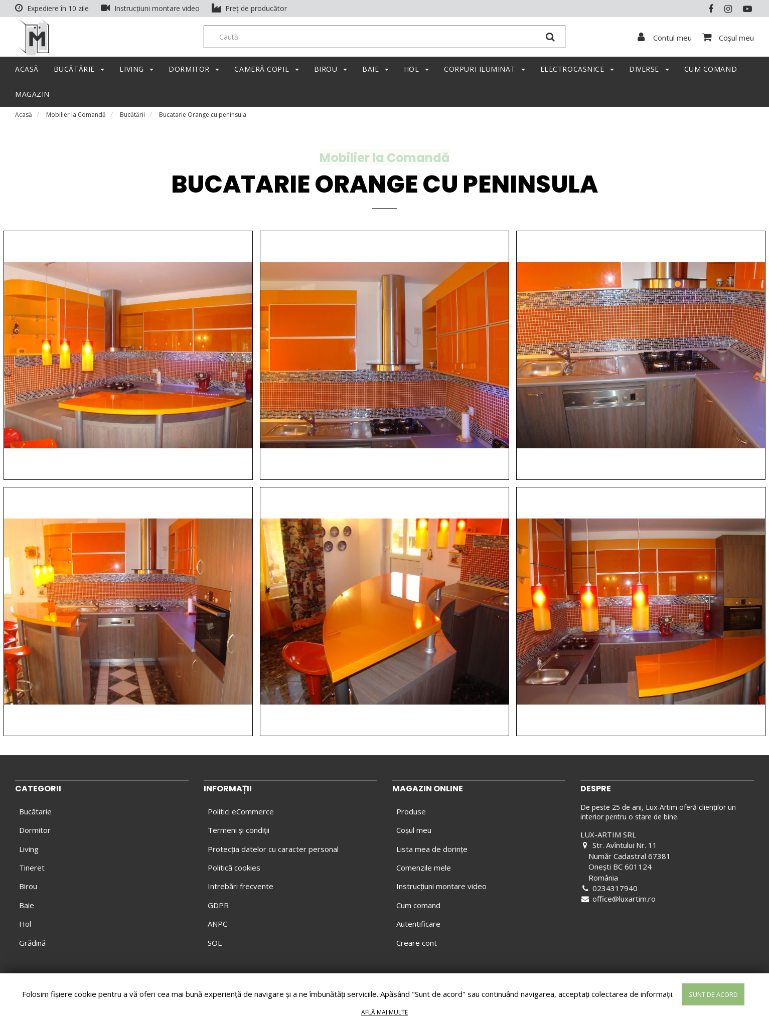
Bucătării (132, 117)
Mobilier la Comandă (76, 117)
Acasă (23, 117)
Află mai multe (384, 1012)
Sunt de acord (713, 994)
